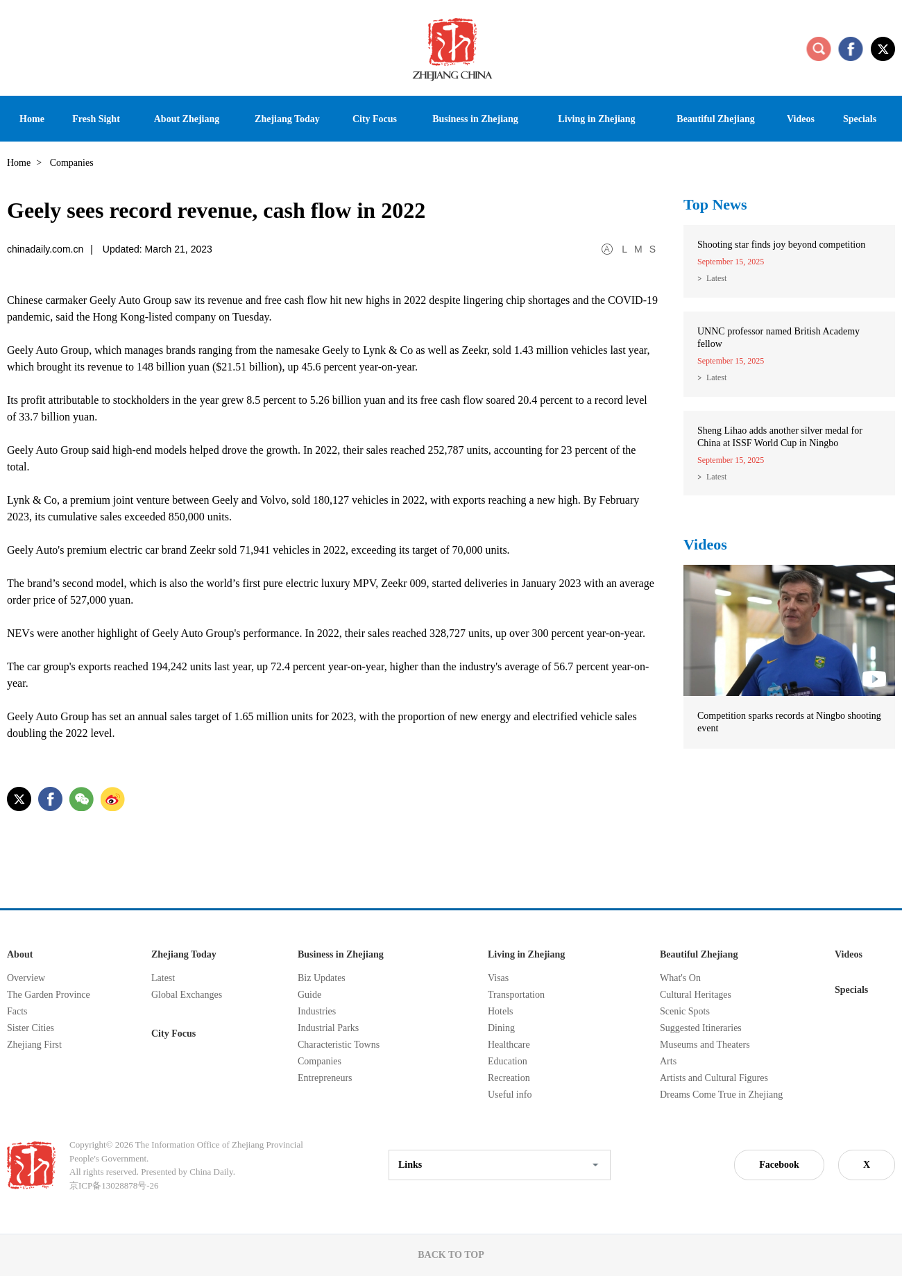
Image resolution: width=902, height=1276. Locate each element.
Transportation (516, 994)
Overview (26, 978)
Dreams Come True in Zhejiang (721, 1094)
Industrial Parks (328, 1028)
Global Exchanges (186, 994)
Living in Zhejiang (526, 954)
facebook (850, 48)
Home (19, 163)
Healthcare (509, 1044)
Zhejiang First (34, 1044)
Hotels (500, 1011)
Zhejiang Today (183, 954)
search (818, 48)
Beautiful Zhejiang (699, 954)
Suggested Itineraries (701, 1028)
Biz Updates (322, 978)
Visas (498, 978)
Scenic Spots (685, 1011)
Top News (715, 204)
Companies (319, 1061)
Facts (17, 1011)
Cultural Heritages (695, 994)
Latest (716, 278)
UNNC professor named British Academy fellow (778, 337)
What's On (680, 978)
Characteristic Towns (339, 1044)
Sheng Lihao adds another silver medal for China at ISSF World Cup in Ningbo (779, 436)
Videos (705, 544)
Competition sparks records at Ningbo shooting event (789, 722)
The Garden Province (48, 994)
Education (507, 1061)
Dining (501, 1028)
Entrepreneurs (325, 1078)
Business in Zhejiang (341, 954)
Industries (317, 1011)
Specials (851, 990)
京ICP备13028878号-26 (114, 1185)
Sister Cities (30, 1028)
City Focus (173, 1033)
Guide (309, 994)
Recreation (509, 1078)
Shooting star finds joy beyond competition (781, 244)
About (20, 954)
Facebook (779, 1164)
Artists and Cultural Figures (714, 1078)
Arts (668, 1061)
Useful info (509, 1094)
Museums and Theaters (705, 1044)
